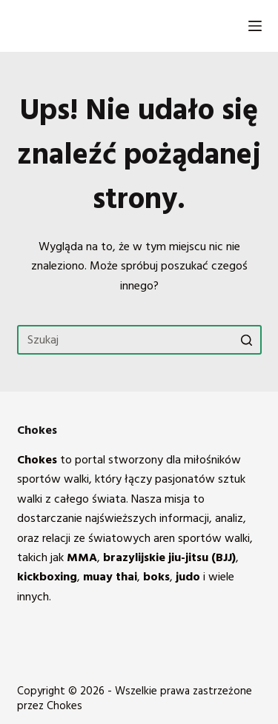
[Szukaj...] (139, 340)
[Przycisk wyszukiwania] (247, 340)
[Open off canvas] (255, 26)
